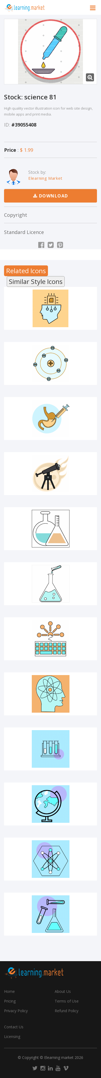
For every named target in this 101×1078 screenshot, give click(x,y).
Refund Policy (66, 1010)
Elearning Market (45, 178)
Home (9, 991)
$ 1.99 (26, 150)
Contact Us (13, 1026)
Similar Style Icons (35, 281)
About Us (63, 991)
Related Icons (26, 270)
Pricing (10, 1001)
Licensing (12, 1036)
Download (50, 196)
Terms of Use (67, 1001)
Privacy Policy (16, 1010)
